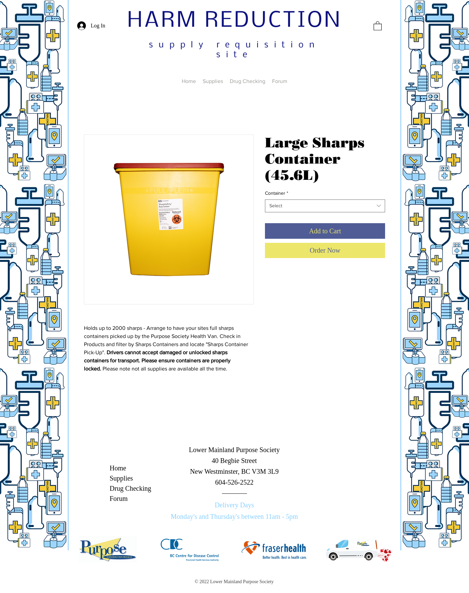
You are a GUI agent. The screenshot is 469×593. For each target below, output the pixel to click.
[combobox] (325, 205)
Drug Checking (130, 488)
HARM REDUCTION (234, 21)
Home (118, 468)
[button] (378, 25)
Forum (119, 498)
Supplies (121, 478)
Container (276, 193)
